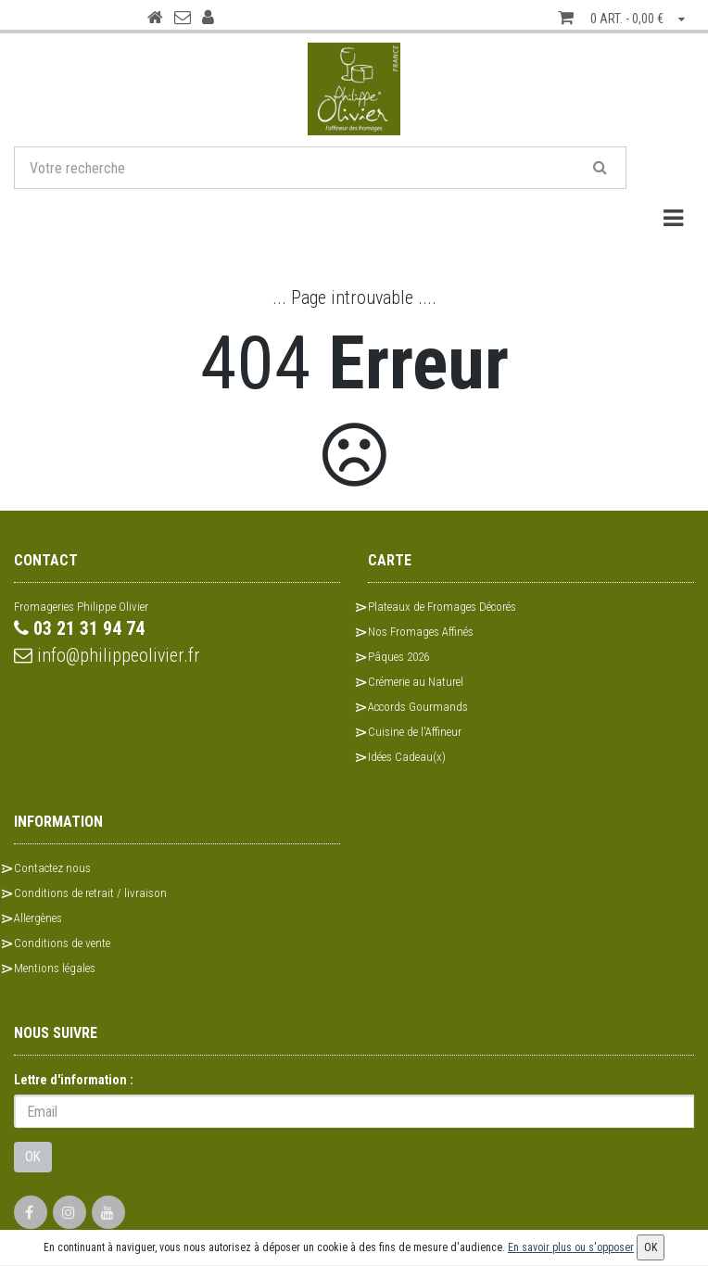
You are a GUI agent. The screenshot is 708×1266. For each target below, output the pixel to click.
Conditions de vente (62, 943)
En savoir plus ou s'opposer (571, 1247)
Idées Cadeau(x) (407, 757)
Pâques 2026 (398, 657)
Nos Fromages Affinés (421, 632)
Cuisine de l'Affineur (414, 732)
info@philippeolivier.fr (107, 655)
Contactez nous (52, 868)
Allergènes (38, 918)
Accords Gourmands (418, 707)
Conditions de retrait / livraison (90, 893)
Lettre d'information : (73, 1079)
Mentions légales (54, 968)
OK (33, 1156)
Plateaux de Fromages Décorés (442, 607)
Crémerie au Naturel (415, 682)
